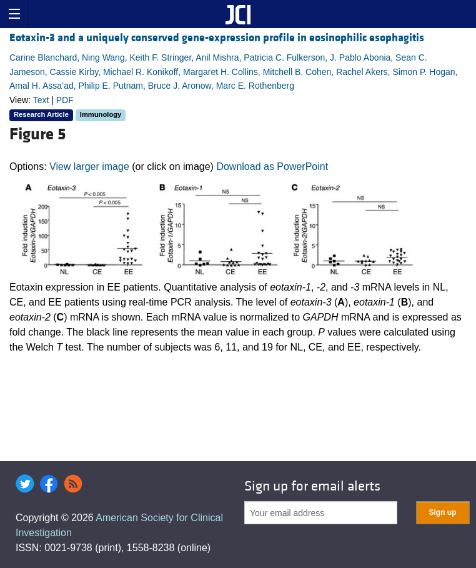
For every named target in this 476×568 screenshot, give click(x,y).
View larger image (89, 166)
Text (41, 100)
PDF (65, 100)
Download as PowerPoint (272, 166)
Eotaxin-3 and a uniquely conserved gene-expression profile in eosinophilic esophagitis (216, 38)
